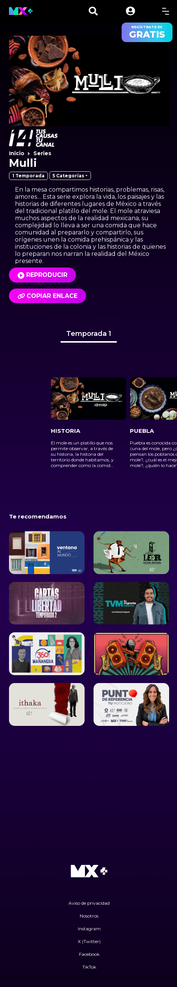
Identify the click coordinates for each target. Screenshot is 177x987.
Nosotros (89, 916)
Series (42, 153)
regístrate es (147, 32)
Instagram (89, 928)
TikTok (89, 967)
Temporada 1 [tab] (88, 334)
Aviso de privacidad (89, 903)
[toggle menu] (165, 11)
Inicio (16, 153)
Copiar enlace (47, 295)
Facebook (89, 954)
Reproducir (46, 274)
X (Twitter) (89, 941)
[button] (130, 11)
